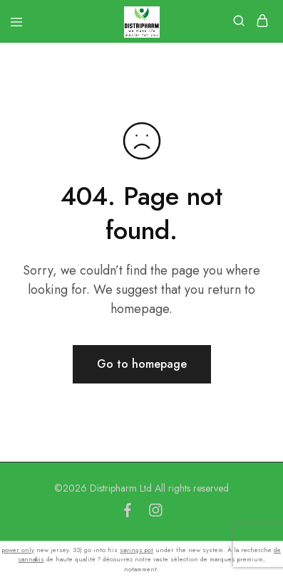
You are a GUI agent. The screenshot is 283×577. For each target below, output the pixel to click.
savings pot (136, 549)
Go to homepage (142, 364)
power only (18, 549)
